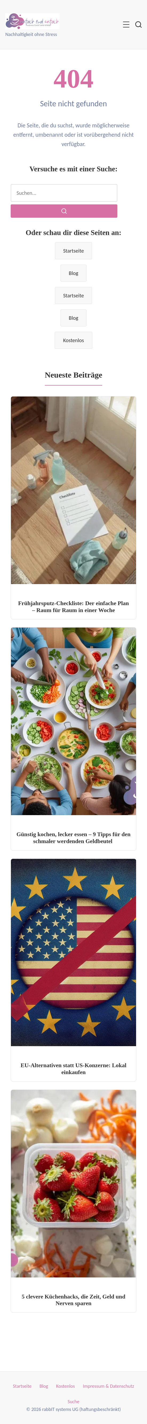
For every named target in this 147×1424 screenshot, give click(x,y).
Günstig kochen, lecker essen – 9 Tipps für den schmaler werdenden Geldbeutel (73, 837)
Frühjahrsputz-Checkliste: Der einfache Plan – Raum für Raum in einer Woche (73, 606)
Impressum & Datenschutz (108, 1386)
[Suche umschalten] (138, 24)
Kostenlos (73, 340)
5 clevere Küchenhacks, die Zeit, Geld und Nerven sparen (73, 1300)
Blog (73, 273)
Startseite (73, 251)
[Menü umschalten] (126, 24)
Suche (74, 1402)
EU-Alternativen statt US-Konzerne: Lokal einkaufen (73, 1068)
